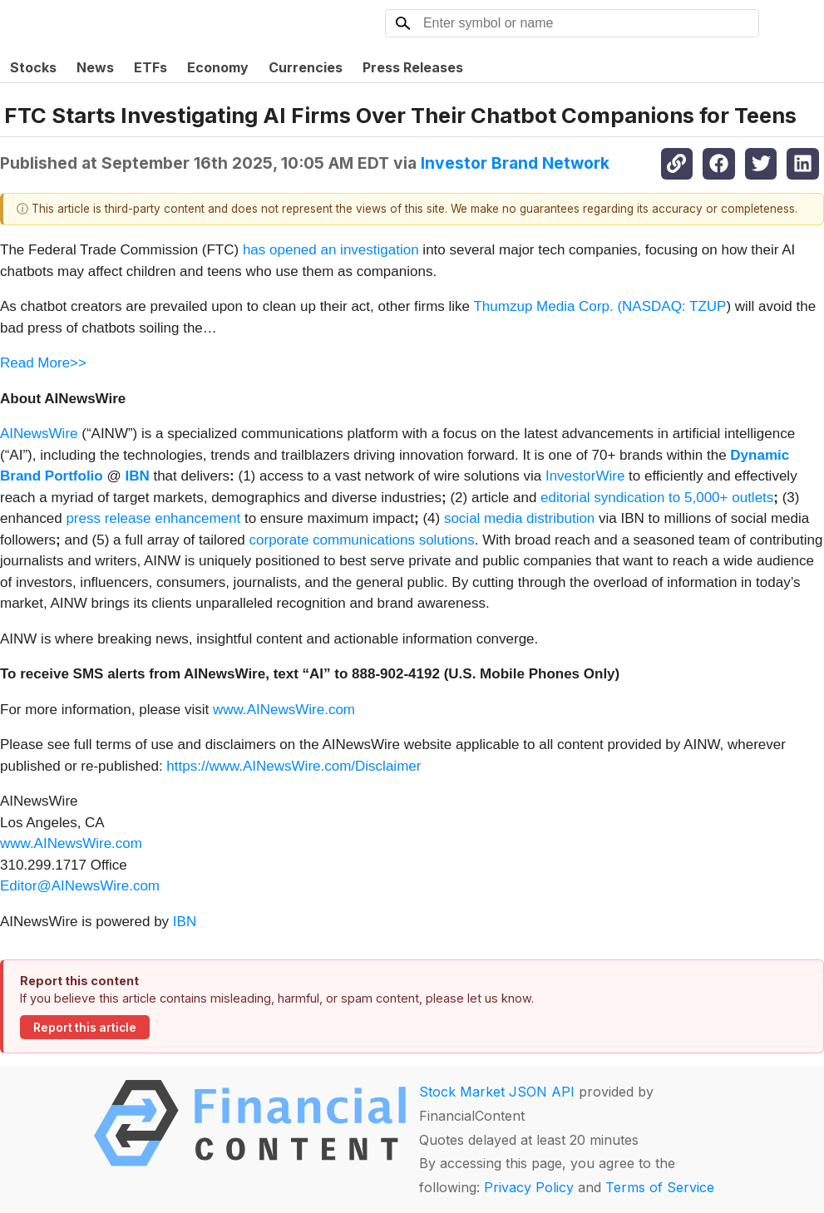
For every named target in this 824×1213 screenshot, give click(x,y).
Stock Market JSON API (497, 1091)
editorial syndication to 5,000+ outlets (656, 497)
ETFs (150, 67)
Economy (218, 67)
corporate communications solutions (362, 540)
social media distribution (519, 518)
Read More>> (43, 363)
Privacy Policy (529, 1187)
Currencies (306, 67)
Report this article (84, 1027)
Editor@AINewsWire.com (80, 886)
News (95, 67)
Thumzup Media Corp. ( (547, 306)
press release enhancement (153, 518)
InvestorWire (584, 476)
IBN (184, 921)
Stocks (33, 67)
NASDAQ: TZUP (674, 306)
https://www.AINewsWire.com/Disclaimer (293, 766)
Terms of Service (659, 1187)
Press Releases (413, 67)
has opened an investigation (331, 250)
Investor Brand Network (515, 163)
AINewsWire (39, 433)
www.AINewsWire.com (284, 709)
